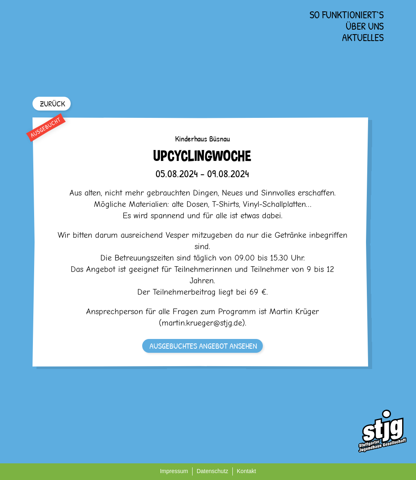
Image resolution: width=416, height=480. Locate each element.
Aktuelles (363, 37)
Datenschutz (212, 471)
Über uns (365, 26)
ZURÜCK (52, 103)
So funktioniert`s (347, 14)
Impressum (174, 471)
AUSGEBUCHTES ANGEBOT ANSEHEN (203, 345)
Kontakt (246, 471)
